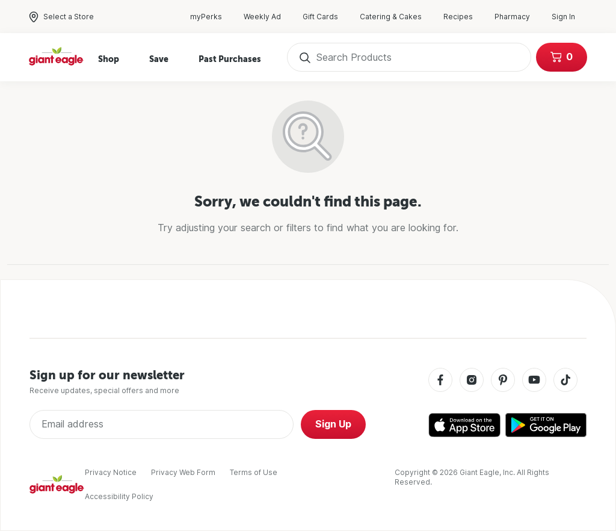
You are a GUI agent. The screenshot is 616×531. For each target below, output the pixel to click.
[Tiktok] (565, 381)
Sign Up (333, 424)
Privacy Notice (111, 472)
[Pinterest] (503, 381)
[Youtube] (534, 381)
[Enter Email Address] (161, 424)
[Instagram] (472, 381)
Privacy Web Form (183, 472)
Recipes (464, 17)
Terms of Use (253, 472)
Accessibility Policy (119, 496)
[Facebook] (440, 381)
